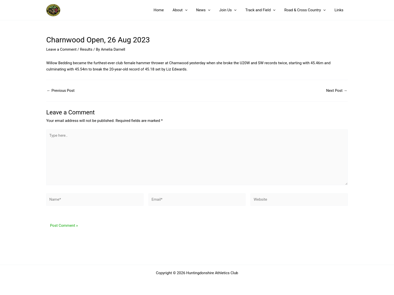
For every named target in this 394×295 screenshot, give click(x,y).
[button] (191, 10)
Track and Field (264, 10)
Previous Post (61, 91)
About (186, 10)
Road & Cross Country (307, 10)
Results (86, 49)
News (209, 10)
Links (339, 10)
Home (167, 10)
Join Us (232, 10)
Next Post (336, 91)
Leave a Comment (61, 49)
